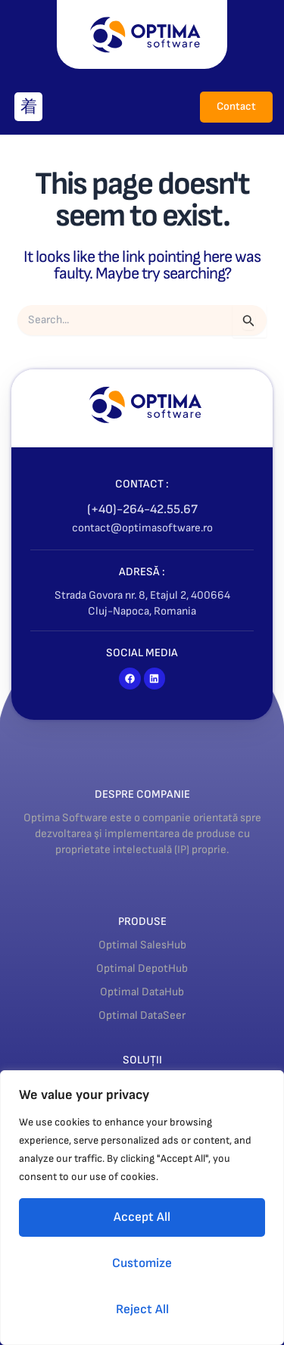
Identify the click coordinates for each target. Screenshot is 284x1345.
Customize (142, 1263)
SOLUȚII (142, 1060)
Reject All (142, 1309)
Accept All (142, 1217)
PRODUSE (142, 921)
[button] (28, 106)
